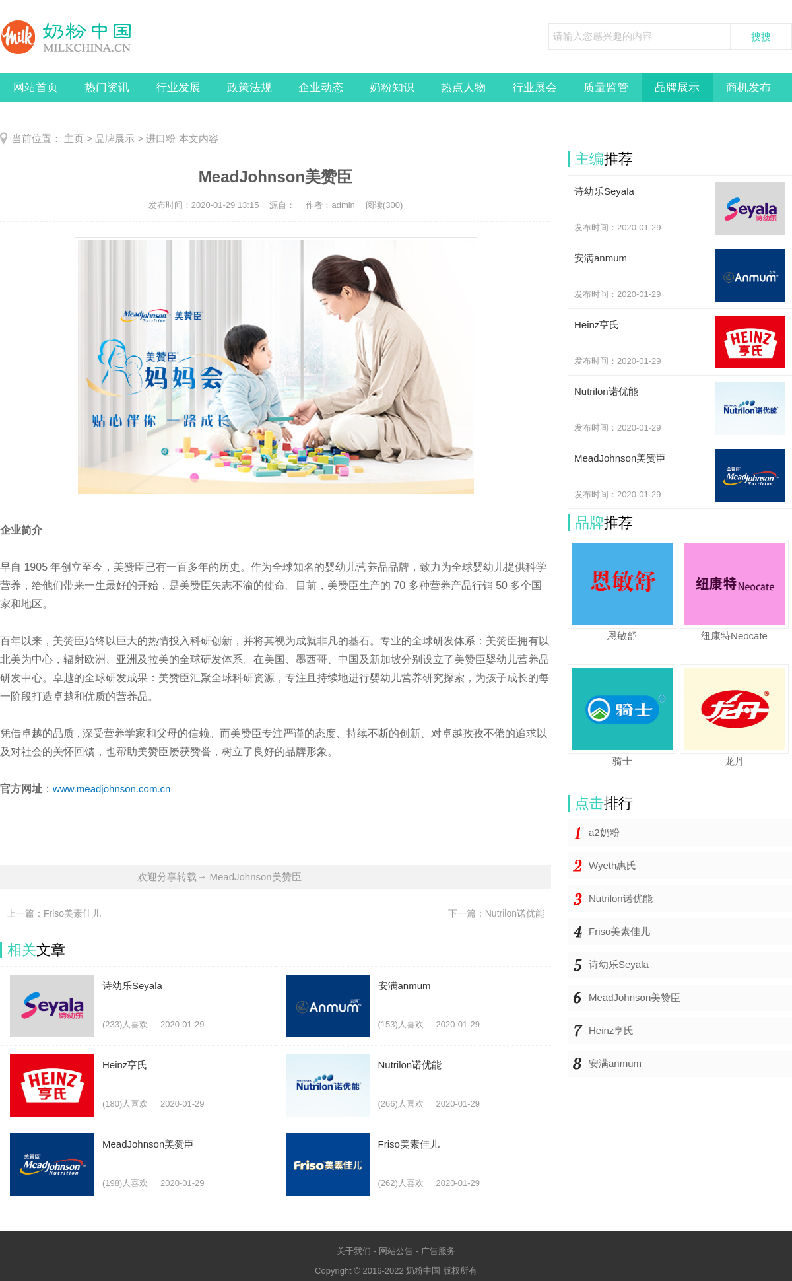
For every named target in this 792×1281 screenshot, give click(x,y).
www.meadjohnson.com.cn (111, 788)
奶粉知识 (392, 87)
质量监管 (605, 87)
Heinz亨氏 (611, 1030)
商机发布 (748, 87)
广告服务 (438, 1251)
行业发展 (178, 87)
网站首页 (35, 87)
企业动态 (320, 87)
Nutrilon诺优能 (621, 898)
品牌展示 (677, 87)
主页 (74, 138)
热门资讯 (106, 87)
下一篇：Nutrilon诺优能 (496, 913)
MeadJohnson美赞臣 (634, 997)
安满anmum (615, 1063)
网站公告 (396, 1251)
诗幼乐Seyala (619, 964)
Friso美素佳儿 (619, 931)
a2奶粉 (604, 832)
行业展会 (534, 87)
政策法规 (249, 87)
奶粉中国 (423, 1271)
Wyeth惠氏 (612, 865)
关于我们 (354, 1251)
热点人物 (463, 87)
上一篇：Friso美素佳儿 (54, 913)
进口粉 (161, 138)
